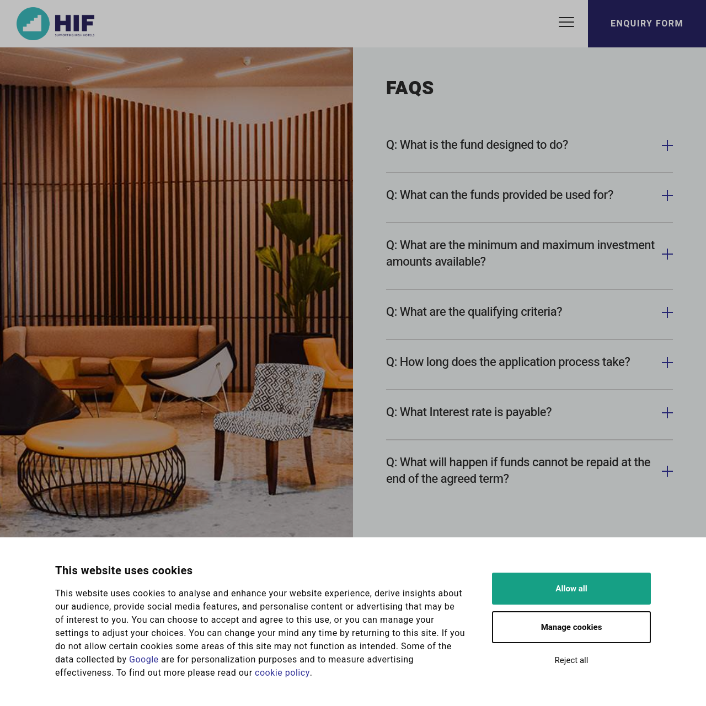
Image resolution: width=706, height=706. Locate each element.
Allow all (571, 589)
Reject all (572, 660)
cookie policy (282, 673)
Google (144, 659)
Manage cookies (571, 627)
